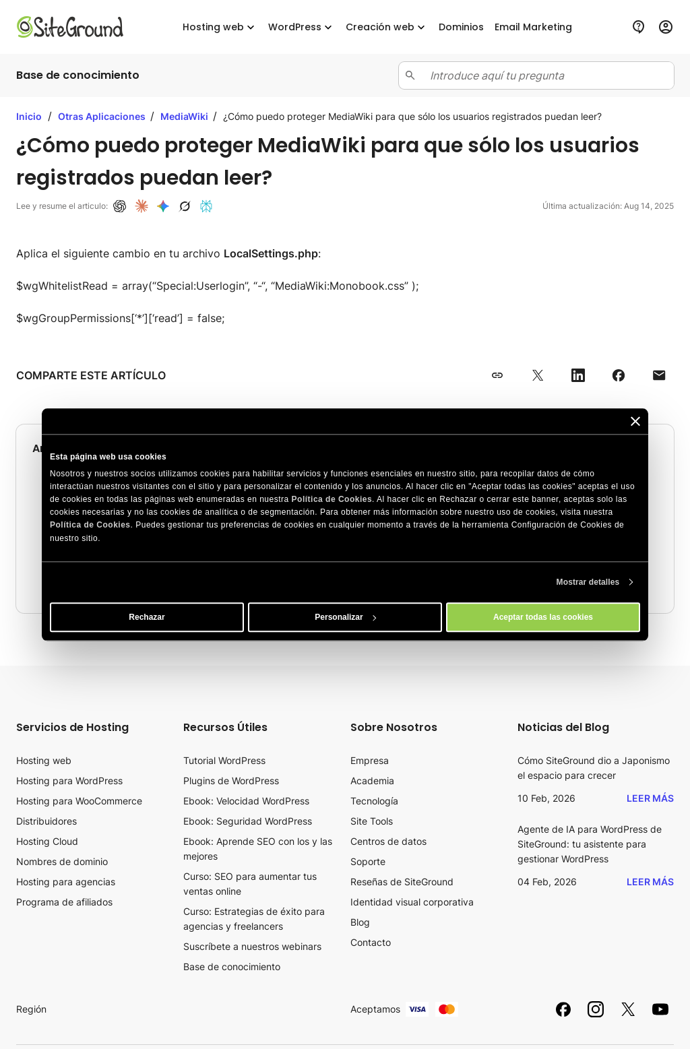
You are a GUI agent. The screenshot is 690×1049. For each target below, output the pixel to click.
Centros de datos (388, 841)
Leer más (650, 798)
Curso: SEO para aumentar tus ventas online (250, 883)
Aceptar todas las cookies (543, 617)
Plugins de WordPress (231, 780)
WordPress (301, 27)
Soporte (367, 861)
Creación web (387, 27)
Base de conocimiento (231, 966)
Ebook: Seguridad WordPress (247, 821)
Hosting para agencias (65, 881)
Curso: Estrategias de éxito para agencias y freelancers (254, 918)
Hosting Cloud (47, 841)
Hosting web (220, 27)
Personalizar (345, 617)
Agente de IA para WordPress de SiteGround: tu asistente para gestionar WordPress (590, 843)
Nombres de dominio (62, 861)
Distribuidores (46, 821)
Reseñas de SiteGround (401, 881)
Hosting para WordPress (69, 780)
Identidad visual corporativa (412, 902)
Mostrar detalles (588, 582)
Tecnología (374, 800)
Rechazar (146, 617)
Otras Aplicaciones (103, 116)
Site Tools (371, 821)
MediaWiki (185, 116)
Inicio (29, 116)
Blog (360, 922)
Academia (372, 780)
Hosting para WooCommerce (79, 800)
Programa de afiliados (64, 902)
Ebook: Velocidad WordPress (246, 800)
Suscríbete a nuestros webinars (252, 946)
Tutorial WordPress (224, 760)
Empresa (369, 760)
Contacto (370, 942)
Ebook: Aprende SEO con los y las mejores (257, 848)
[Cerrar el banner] (635, 421)
